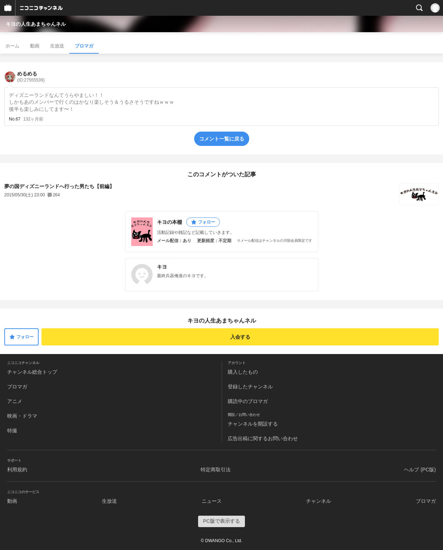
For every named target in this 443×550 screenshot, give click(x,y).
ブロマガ (84, 46)
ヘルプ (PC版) (420, 469)
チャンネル (318, 501)
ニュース (212, 501)
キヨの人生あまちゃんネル (36, 24)
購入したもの (243, 372)
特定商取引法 (216, 469)
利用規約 (17, 469)
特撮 (12, 430)
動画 (34, 46)
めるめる (31, 77)
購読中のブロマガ (248, 401)
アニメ (14, 401)
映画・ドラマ (22, 416)
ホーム (12, 46)
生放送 (57, 46)
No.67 (14, 119)
